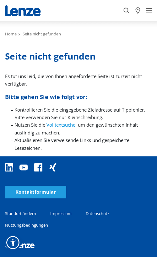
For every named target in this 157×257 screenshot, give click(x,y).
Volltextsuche (60, 125)
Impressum (61, 213)
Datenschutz (97, 213)
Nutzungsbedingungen (26, 225)
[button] (12, 242)
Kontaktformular (35, 192)
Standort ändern (20, 213)
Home (11, 34)
